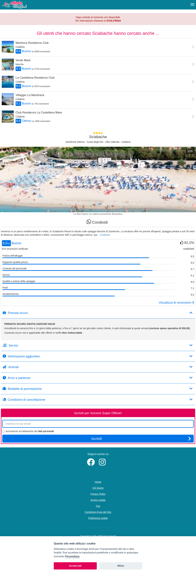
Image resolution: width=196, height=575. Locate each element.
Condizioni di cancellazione (98, 399)
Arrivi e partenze (98, 378)
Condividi (97, 221)
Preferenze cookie (98, 518)
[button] (14, 194)
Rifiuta (120, 565)
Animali (98, 367)
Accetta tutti (75, 565)
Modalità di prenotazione (98, 389)
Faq (98, 506)
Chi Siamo (98, 488)
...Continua (104, 234)
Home (98, 482)
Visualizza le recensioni (176, 302)
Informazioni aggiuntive (98, 356)
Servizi (98, 345)
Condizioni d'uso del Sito (98, 512)
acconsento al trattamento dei (28, 431)
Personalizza (72, 556)
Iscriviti (141, 438)
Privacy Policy (97, 494)
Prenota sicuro (98, 313)
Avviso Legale (98, 500)
